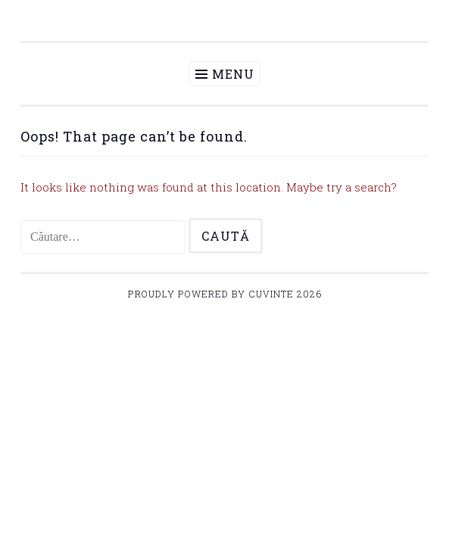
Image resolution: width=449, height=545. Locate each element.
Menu (233, 74)
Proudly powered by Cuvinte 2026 (225, 294)
